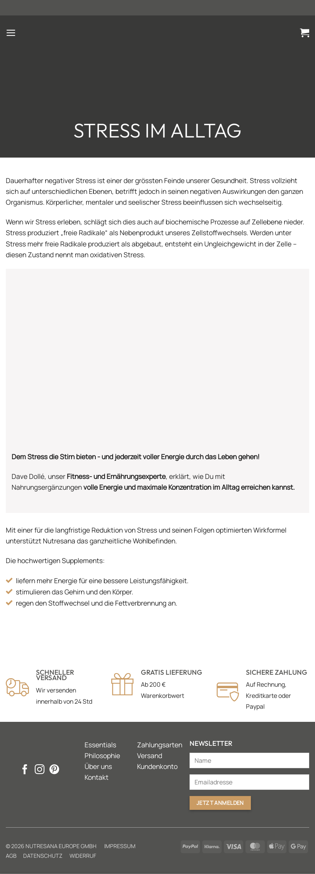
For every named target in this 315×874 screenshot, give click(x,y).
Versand (149, 755)
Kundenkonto (157, 766)
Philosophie (102, 755)
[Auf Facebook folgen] (24, 770)
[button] (11, 33)
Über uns (98, 766)
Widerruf (82, 855)
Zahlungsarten (159, 744)
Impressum (119, 846)
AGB (11, 855)
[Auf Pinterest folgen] (54, 770)
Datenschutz (43, 855)
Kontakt (96, 777)
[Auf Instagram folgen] (39, 770)
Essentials (100, 744)
